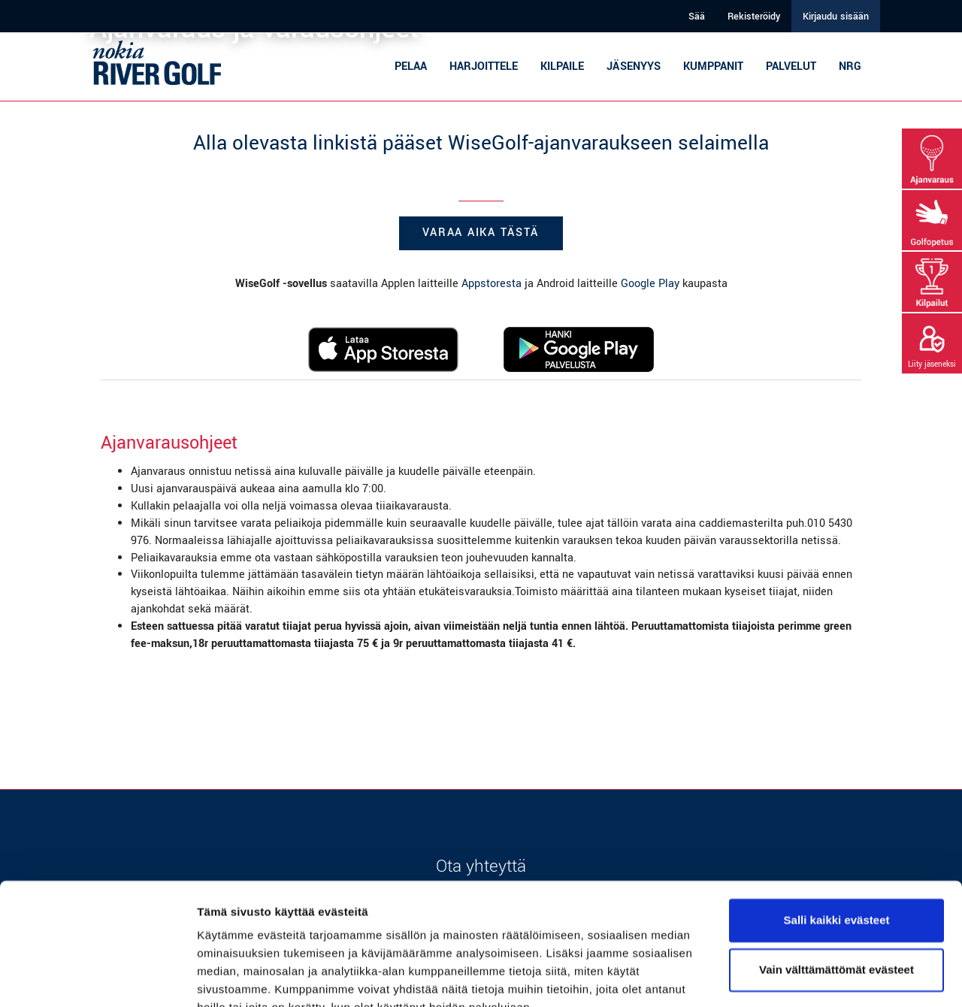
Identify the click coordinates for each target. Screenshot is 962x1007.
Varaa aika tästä (480, 232)
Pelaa (411, 66)
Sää (696, 16)
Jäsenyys (634, 66)
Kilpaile (562, 66)
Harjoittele (483, 66)
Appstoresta (491, 284)
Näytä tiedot (229, 977)
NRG (850, 66)
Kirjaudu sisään (836, 16)
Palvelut (791, 66)
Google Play (650, 284)
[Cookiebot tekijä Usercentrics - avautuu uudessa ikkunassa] (97, 977)
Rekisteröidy (754, 16)
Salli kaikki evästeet (837, 848)
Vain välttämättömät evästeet (836, 897)
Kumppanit (713, 66)
